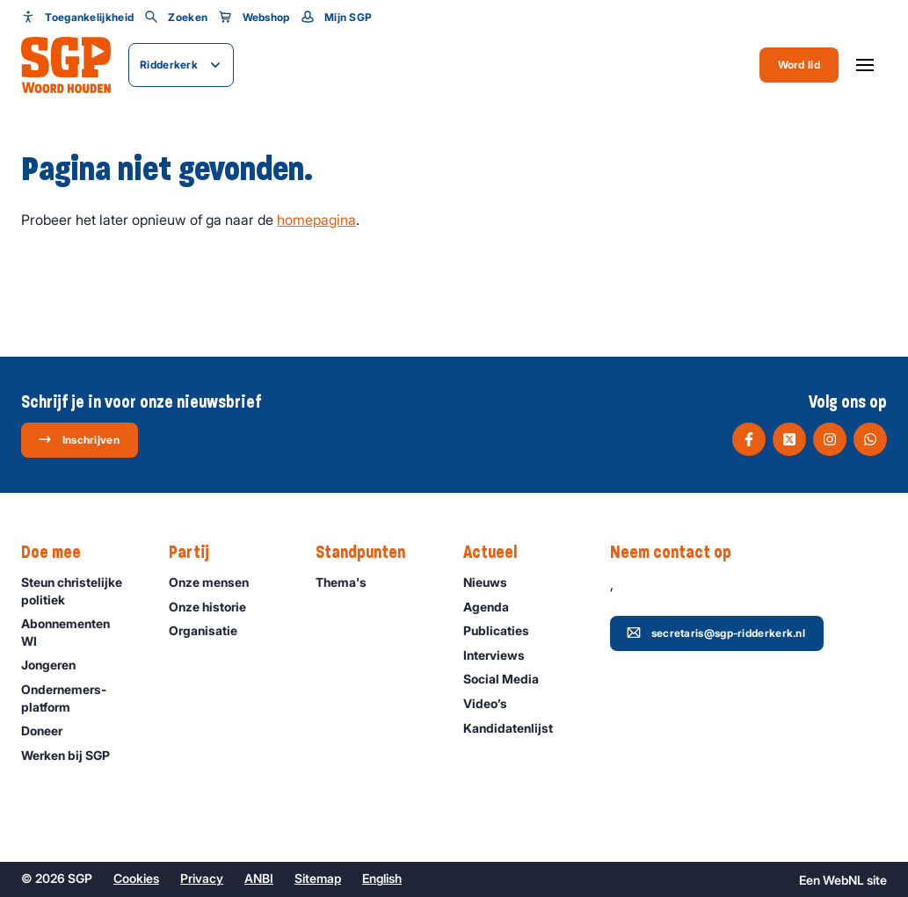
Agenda (494, 606)
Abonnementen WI (80, 631)
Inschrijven (79, 439)
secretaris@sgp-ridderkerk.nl (716, 633)
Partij (198, 552)
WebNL (843, 879)
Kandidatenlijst (516, 728)
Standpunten (369, 552)
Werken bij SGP (73, 755)
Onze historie (215, 606)
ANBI (258, 878)
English (382, 878)
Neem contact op (679, 552)
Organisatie (211, 630)
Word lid (799, 64)
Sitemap (317, 878)
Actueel (498, 552)
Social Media (509, 678)
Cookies (136, 878)
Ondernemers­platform (80, 697)
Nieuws (493, 582)
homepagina (316, 219)
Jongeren (56, 664)
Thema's (349, 582)
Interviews (502, 655)
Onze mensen (217, 582)
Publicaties (504, 630)
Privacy (201, 878)
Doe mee (59, 552)
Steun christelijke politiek (80, 590)
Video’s (493, 703)
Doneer (49, 730)
